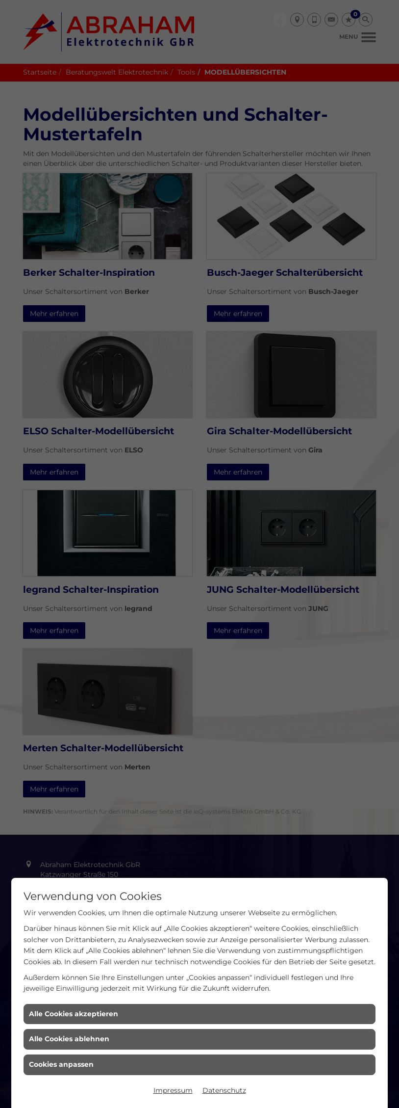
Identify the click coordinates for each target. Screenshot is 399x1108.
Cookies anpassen (61, 1064)
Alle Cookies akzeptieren (73, 1013)
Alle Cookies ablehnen (69, 1038)
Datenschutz (224, 1090)
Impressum (173, 1090)
